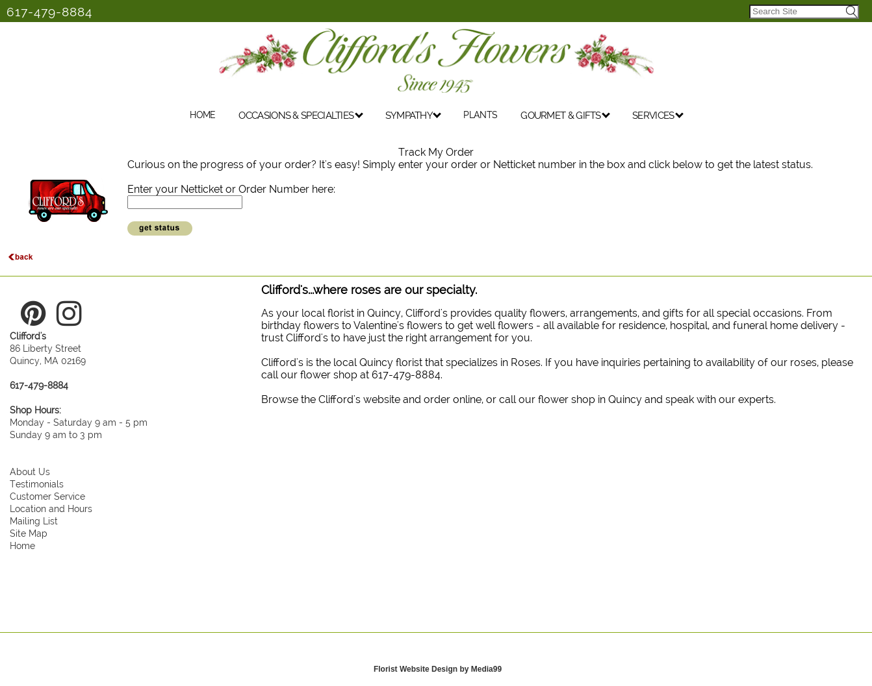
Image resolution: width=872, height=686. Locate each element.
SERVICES (658, 115)
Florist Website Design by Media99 (438, 669)
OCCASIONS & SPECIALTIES (300, 115)
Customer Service (47, 496)
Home (22, 545)
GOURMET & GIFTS (565, 115)
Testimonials (37, 483)
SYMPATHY (413, 115)
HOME (202, 115)
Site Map (28, 533)
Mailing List (34, 520)
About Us (30, 471)
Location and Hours (51, 508)
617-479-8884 (49, 12)
